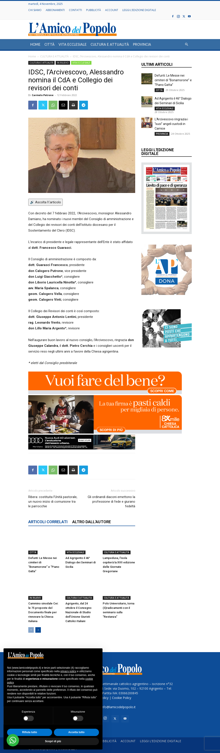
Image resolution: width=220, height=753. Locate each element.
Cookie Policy (121, 698)
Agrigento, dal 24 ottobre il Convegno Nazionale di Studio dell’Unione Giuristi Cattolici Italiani (78, 612)
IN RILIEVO (63, 62)
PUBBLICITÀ (93, 10)
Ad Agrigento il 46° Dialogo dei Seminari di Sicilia (80, 562)
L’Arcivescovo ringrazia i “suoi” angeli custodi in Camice (171, 123)
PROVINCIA (142, 44)
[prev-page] (31, 630)
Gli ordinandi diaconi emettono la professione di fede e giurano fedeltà (111, 501)
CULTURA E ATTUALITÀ (110, 44)
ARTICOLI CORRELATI (48, 521)
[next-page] (38, 630)
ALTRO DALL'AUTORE (91, 521)
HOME (35, 44)
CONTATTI (75, 10)
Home (32, 56)
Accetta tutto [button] (76, 732)
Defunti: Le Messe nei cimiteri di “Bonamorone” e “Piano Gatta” (173, 80)
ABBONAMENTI (55, 10)
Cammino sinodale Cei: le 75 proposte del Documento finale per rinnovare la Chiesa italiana (43, 612)
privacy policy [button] (68, 671)
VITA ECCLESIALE (73, 44)
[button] (186, 44)
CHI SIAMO (35, 10)
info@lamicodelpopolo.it (118, 707)
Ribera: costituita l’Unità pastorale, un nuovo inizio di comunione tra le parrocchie (52, 501)
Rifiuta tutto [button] (29, 732)
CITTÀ (49, 44)
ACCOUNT (111, 10)
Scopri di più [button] (53, 741)
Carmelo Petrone (42, 95)
